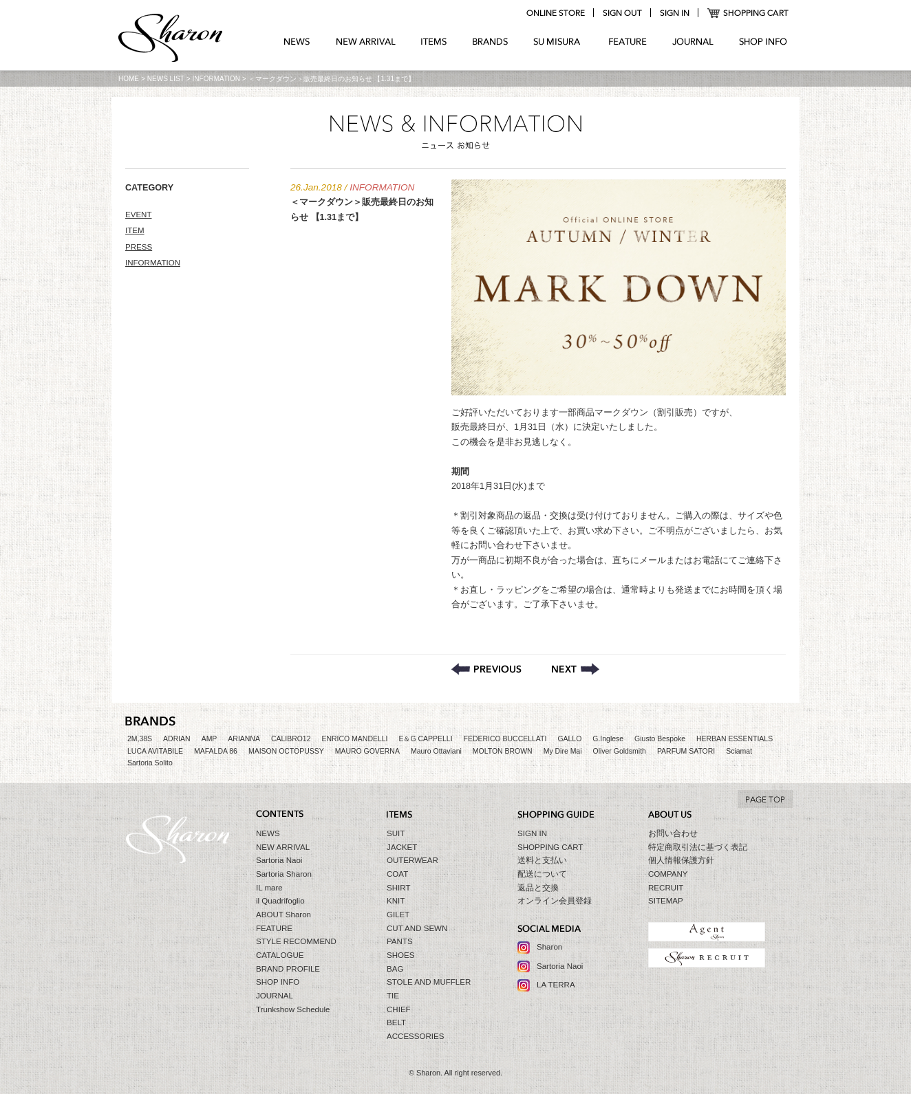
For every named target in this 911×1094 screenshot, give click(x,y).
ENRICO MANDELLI (355, 739)
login (674, 13)
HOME (128, 79)
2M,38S (139, 739)
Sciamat (739, 751)
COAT (397, 874)
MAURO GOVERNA (367, 751)
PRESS (138, 247)
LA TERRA (556, 985)
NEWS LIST (165, 79)
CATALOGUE (280, 955)
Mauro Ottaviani (436, 751)
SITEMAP (665, 901)
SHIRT (398, 888)
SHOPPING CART (748, 13)
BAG (395, 969)
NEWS (297, 42)
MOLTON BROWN (503, 751)
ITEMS (434, 42)
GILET (398, 914)
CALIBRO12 (291, 739)
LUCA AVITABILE (155, 751)
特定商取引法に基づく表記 (697, 847)
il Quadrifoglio (280, 901)
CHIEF (399, 1009)
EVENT (138, 214)
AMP (209, 739)
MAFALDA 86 (215, 751)
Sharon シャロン (170, 39)
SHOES (400, 955)
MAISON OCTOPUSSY (286, 751)
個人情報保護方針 (681, 860)
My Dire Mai (563, 751)
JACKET (402, 847)
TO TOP (765, 799)
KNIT (396, 901)
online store (555, 13)
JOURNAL (693, 42)
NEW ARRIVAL (365, 42)
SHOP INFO (763, 42)
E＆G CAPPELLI (425, 739)
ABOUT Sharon (283, 914)
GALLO (569, 739)
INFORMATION (216, 79)
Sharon (549, 947)
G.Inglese (607, 739)
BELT (396, 1022)
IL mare (269, 888)
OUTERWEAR (412, 860)
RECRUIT (665, 888)
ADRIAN (177, 739)
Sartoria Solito (150, 763)
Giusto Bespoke (659, 739)
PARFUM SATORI (686, 751)
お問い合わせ (673, 833)
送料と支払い (542, 860)
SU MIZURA (558, 42)
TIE (393, 996)
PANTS (400, 941)
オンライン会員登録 (554, 901)
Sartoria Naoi (279, 860)
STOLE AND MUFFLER (429, 982)
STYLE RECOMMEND (296, 941)
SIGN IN (532, 833)
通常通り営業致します (486, 669)
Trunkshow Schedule (293, 1009)
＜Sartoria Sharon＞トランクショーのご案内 (575, 669)
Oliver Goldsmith (619, 751)
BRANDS (490, 42)
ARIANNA (244, 739)
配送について (542, 874)
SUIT (396, 833)
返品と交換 (538, 888)
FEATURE (627, 42)
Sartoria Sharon (284, 874)
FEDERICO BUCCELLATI (505, 739)
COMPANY (668, 874)
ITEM (134, 230)
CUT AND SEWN (417, 928)
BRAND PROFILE (288, 969)
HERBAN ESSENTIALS (734, 739)
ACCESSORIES (415, 1036)
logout (622, 13)
